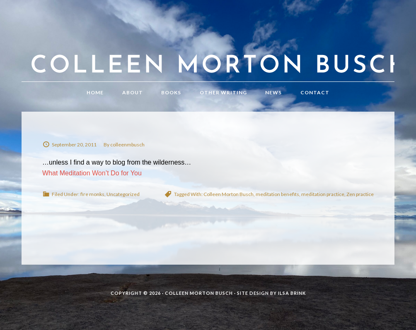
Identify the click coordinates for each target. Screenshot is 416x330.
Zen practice (360, 194)
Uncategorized (123, 194)
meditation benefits (277, 194)
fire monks (92, 194)
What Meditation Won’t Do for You (92, 173)
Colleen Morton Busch (208, 49)
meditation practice (322, 194)
